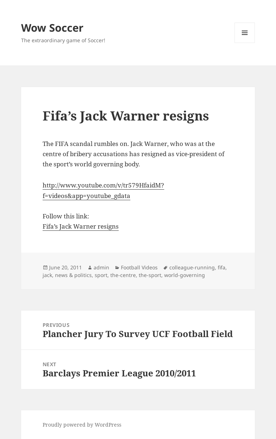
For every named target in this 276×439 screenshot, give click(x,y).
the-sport (150, 275)
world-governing (184, 275)
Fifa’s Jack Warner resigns (81, 226)
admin (101, 267)
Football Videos (139, 267)
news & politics (73, 275)
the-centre (123, 275)
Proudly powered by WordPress (82, 424)
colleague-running (192, 267)
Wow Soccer (52, 27)
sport (101, 275)
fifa (221, 267)
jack (47, 275)
